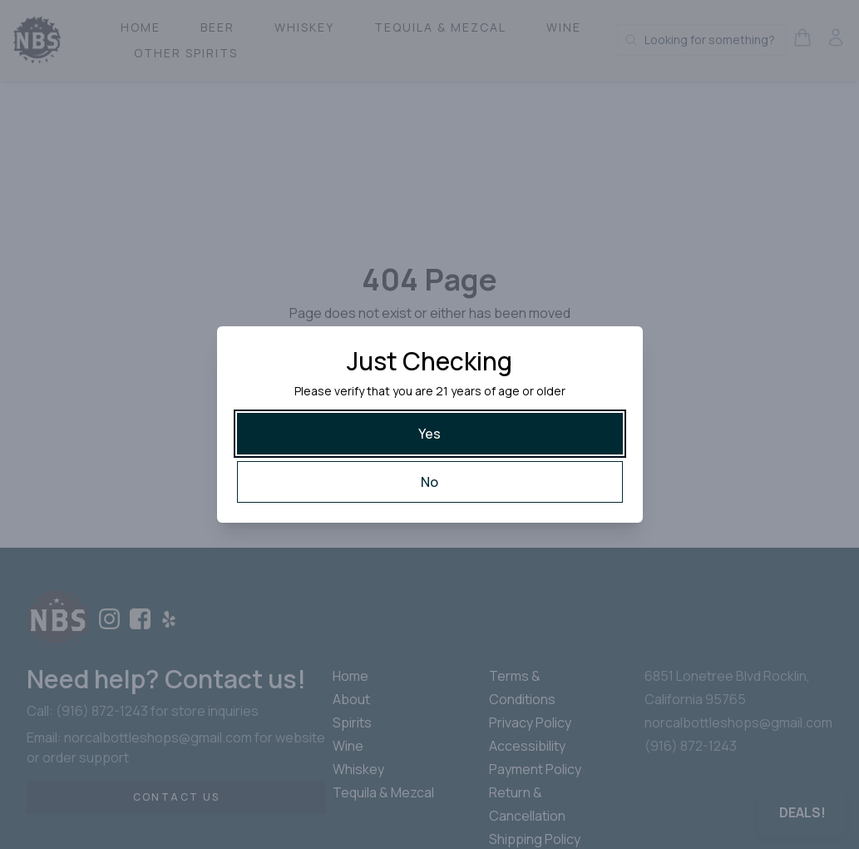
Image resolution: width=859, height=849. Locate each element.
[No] (430, 482)
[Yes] (430, 433)
